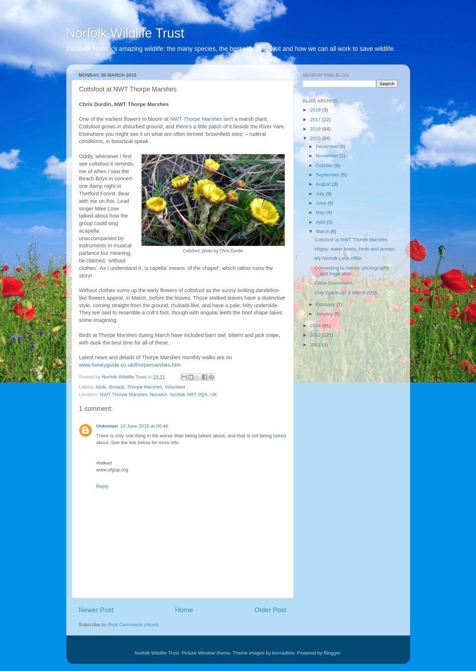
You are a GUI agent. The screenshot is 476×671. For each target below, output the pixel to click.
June (322, 203)
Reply (102, 486)
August (324, 184)
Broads (117, 387)
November (328, 155)
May (321, 212)
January (325, 314)
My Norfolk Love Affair (338, 258)
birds (101, 387)
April (321, 222)
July (321, 193)
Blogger (332, 653)
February (326, 304)
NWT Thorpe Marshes (196, 119)
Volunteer (175, 387)
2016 (316, 129)
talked (279, 435)
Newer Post (96, 610)
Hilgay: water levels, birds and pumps (354, 249)
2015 (316, 138)
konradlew (283, 653)
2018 (316, 110)
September (328, 174)
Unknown (107, 426)
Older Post (270, 610)
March (323, 231)
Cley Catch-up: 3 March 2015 (346, 292)
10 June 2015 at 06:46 (144, 426)
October (325, 165)
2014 (316, 325)
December (328, 146)
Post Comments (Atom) (133, 624)
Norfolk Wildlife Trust (125, 33)
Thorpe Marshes (144, 387)
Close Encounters (333, 283)
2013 (316, 335)
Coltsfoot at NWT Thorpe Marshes (351, 239)
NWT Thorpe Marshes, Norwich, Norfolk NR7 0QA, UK (158, 394)
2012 (316, 344)
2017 (316, 119)
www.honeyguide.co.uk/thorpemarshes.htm (130, 365)
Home (184, 610)
